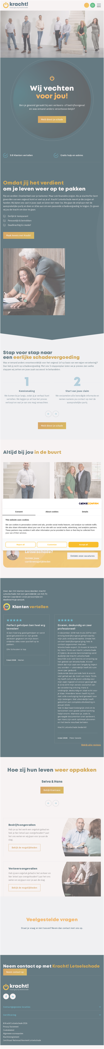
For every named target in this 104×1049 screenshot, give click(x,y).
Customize (52, 545)
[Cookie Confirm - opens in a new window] (89, 503)
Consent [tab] (19, 512)
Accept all (83, 545)
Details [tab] (85, 512)
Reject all (20, 545)
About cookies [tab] (52, 512)
